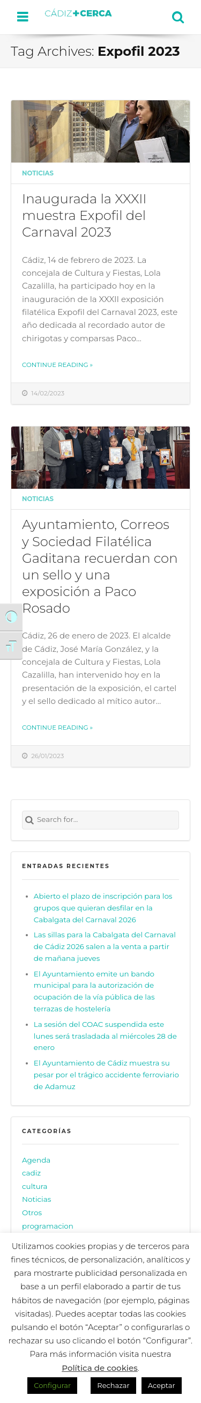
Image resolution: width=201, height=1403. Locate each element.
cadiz (31, 1173)
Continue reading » (57, 365)
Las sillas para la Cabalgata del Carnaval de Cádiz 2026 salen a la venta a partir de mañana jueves (105, 946)
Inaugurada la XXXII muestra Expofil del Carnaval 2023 (84, 215)
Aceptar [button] (161, 1385)
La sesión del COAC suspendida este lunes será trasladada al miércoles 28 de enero (105, 1036)
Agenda (36, 1160)
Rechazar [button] (113, 1385)
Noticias (38, 173)
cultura (35, 1186)
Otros (32, 1212)
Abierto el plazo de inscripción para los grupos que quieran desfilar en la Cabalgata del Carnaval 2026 (103, 908)
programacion (47, 1226)
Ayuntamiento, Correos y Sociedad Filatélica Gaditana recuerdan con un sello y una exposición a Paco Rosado (100, 565)
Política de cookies (100, 1368)
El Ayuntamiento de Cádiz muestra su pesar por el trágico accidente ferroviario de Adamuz (106, 1075)
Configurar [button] (52, 1385)
